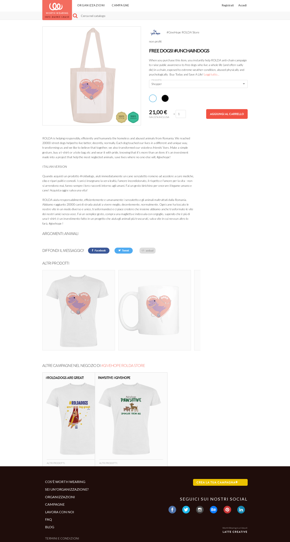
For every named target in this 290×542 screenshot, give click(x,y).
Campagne (120, 5)
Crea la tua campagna (217, 456)
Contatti (52, 518)
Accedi (242, 5)
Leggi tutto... (211, 74)
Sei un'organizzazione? (67, 463)
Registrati (228, 5)
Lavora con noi (59, 485)
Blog (49, 500)
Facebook (99, 250)
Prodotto (156, 80)
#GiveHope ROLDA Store (123, 339)
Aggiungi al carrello (227, 114)
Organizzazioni (91, 5)
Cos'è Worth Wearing (65, 455)
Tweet (123, 250)
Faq (48, 493)
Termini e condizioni (62, 511)
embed (147, 250)
